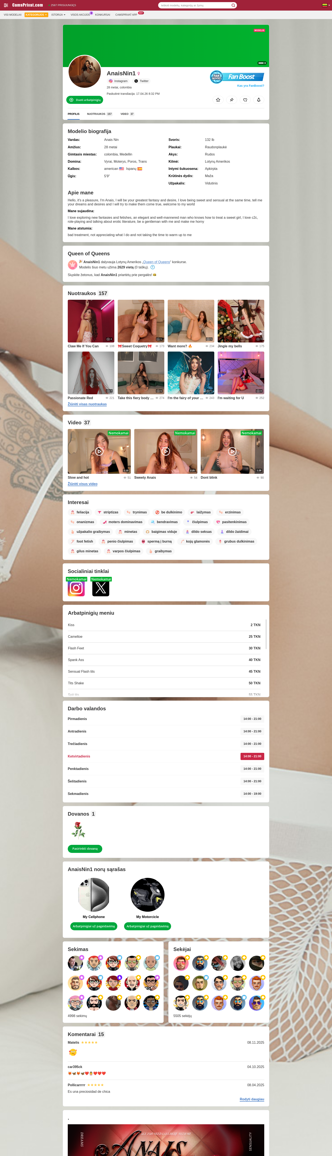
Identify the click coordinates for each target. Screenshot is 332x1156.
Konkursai (102, 14)
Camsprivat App (127, 14)
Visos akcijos (81, 14)
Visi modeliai (12, 14)
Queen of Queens (156, 262)
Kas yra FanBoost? (250, 85)
